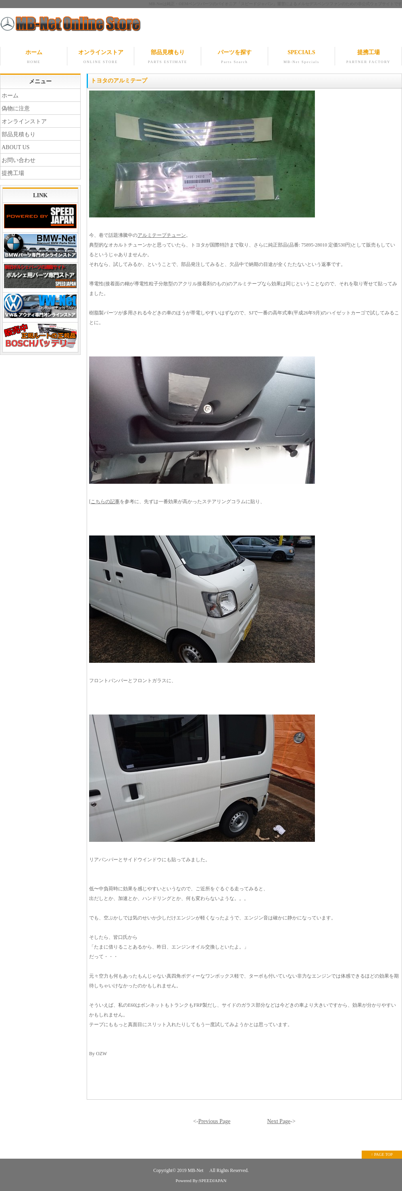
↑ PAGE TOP (382, 1154)
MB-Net (196, 1170)
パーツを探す (234, 57)
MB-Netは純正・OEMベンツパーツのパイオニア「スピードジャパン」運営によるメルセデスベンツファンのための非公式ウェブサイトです (275, 4)
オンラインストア (100, 57)
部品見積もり (167, 57)
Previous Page (214, 1121)
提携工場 (368, 57)
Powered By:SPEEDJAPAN (200, 1180)
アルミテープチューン (161, 235)
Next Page (278, 1121)
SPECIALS (301, 57)
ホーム (33, 57)
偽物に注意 (16, 108)
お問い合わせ (18, 160)
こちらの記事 (105, 501)
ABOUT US (15, 147)
